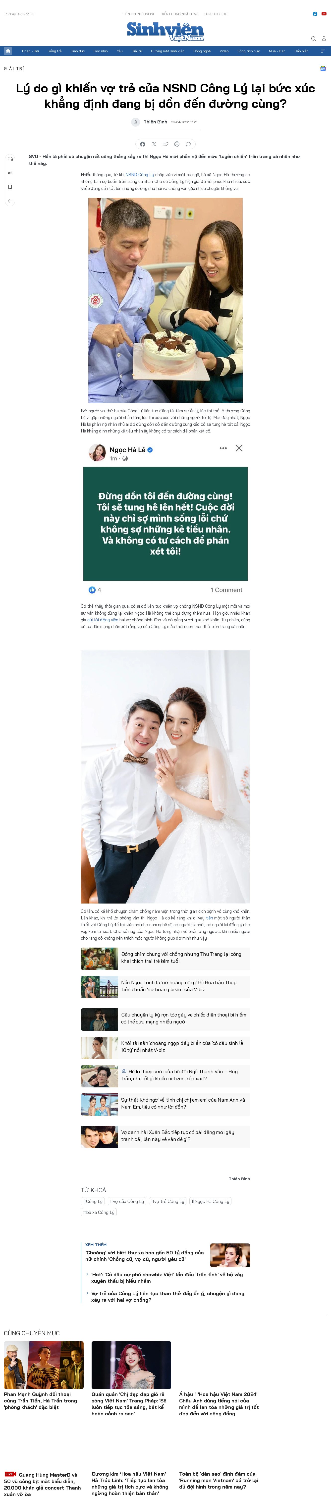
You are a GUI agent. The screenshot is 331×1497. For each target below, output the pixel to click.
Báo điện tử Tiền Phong (165, 32)
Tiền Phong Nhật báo (179, 14)
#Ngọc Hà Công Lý (210, 1201)
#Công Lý (93, 1201)
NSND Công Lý (140, 174)
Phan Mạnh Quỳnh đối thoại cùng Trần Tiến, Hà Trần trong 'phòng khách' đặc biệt (40, 1400)
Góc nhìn (101, 51)
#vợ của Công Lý (127, 1201)
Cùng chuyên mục (32, 1333)
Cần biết (301, 51)
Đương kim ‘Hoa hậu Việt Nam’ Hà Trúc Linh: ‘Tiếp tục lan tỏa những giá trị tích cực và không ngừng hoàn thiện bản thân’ (130, 1483)
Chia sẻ (10, 173)
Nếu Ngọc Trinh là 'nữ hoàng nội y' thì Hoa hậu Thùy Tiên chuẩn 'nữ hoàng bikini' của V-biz (179, 985)
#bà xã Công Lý (98, 1212)
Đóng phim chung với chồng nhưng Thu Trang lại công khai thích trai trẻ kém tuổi (181, 957)
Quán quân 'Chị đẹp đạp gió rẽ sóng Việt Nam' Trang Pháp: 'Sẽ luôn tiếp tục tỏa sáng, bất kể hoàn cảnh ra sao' (129, 1404)
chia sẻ (143, 144)
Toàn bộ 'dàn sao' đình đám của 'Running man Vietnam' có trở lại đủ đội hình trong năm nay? (218, 1480)
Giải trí (137, 51)
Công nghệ (202, 51)
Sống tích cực (248, 51)
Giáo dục (78, 51)
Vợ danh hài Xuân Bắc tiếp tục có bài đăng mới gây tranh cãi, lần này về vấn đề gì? (177, 1135)
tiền (209, 917)
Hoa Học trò (216, 14)
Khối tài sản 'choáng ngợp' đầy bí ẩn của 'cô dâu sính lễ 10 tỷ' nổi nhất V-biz (182, 1046)
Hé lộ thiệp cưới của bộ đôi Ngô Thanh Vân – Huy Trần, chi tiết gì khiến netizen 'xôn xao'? (179, 1074)
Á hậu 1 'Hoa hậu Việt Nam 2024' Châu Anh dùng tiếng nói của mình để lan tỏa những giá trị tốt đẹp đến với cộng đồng (219, 1404)
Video (224, 51)
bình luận (188, 144)
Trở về (10, 201)
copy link (165, 144)
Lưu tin (10, 187)
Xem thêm (323, 51)
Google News (323, 68)
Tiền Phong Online (139, 14)
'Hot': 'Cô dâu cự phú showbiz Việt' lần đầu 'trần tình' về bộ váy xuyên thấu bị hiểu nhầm (167, 1277)
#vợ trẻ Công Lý (167, 1201)
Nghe (10, 159)
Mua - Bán (277, 51)
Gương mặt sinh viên (167, 51)
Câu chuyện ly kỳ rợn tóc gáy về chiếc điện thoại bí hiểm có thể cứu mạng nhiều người (183, 1018)
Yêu (120, 51)
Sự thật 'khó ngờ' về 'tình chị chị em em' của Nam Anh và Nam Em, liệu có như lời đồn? (183, 1103)
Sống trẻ (55, 51)
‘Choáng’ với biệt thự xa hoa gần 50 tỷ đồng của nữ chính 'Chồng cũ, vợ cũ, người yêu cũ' (144, 1255)
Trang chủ (8, 51)
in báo (177, 144)
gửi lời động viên (102, 619)
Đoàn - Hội (30, 51)
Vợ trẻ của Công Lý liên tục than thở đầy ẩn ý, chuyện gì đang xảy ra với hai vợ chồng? (167, 1296)
